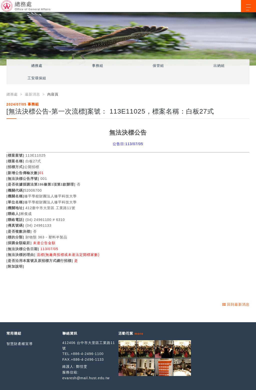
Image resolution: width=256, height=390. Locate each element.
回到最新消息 (236, 304)
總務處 (36, 65)
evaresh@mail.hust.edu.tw (86, 378)
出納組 (219, 65)
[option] (128, 39)
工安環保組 (37, 78)
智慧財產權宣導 (19, 344)
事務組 (97, 65)
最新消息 (32, 94)
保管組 (158, 65)
